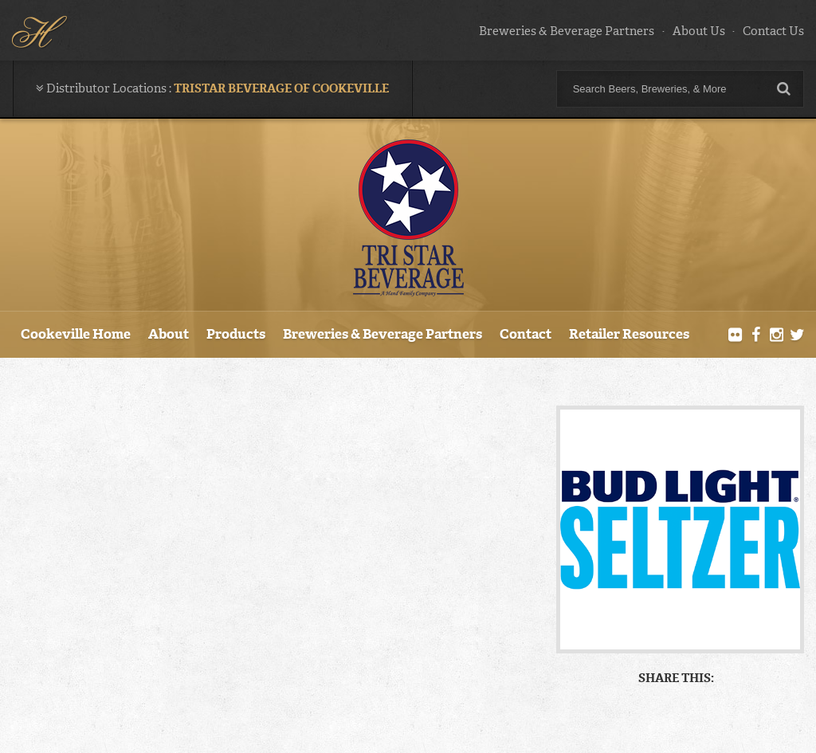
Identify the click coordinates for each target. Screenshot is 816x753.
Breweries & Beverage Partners (566, 31)
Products (235, 334)
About (168, 334)
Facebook (756, 335)
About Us (699, 31)
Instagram (776, 335)
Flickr (735, 335)
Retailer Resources (629, 334)
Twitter (797, 335)
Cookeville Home (76, 334)
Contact (525, 334)
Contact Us (773, 31)
